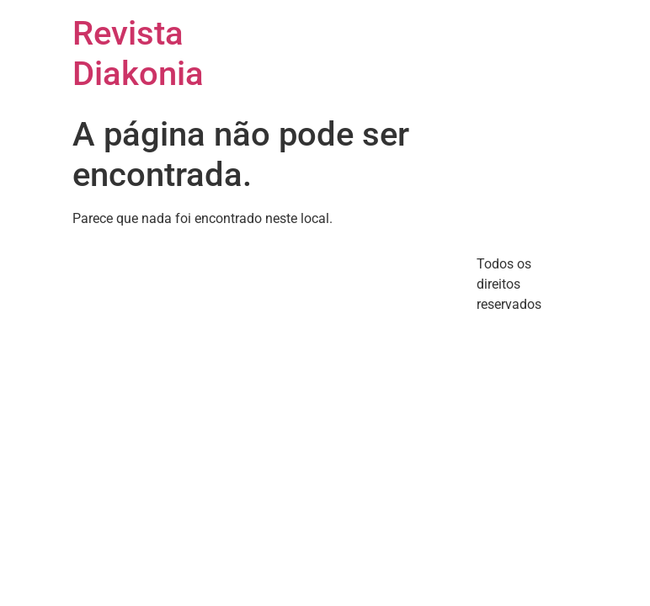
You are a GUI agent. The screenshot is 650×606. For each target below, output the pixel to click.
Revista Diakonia (138, 53)
